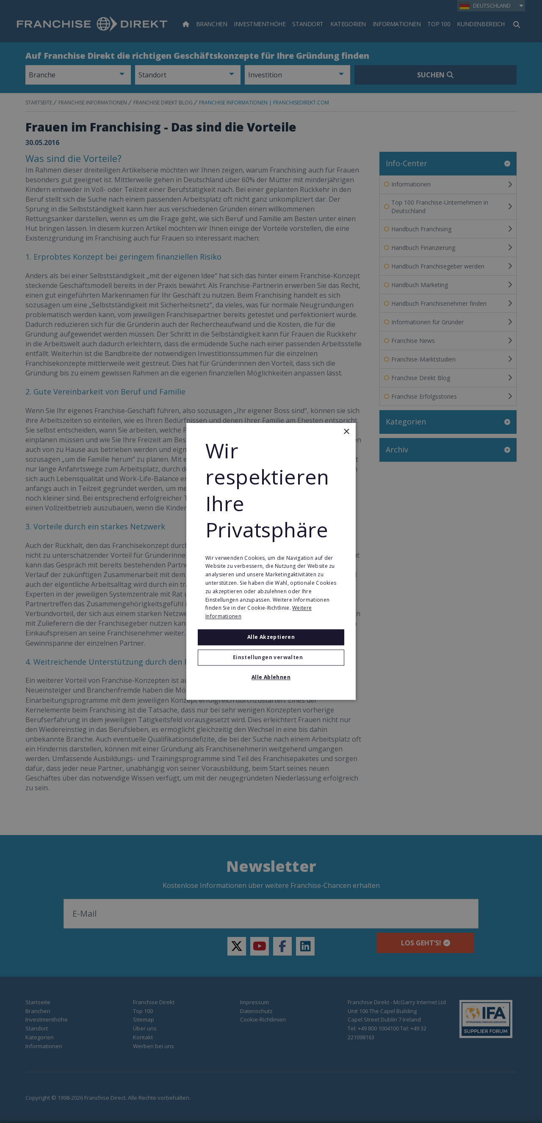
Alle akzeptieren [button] (271, 637)
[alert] (271, 561)
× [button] (346, 432)
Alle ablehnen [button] (271, 677)
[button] (271, 658)
